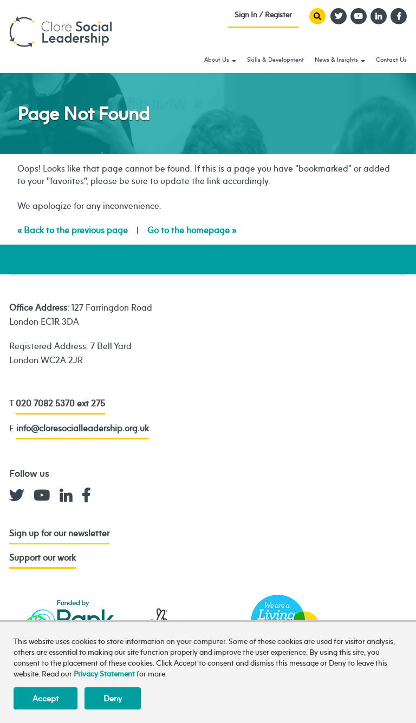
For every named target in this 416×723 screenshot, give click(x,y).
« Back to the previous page (72, 230)
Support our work (42, 557)
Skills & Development (275, 59)
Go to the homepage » (191, 230)
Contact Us (391, 59)
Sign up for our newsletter (59, 533)
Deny (112, 698)
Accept (45, 698)
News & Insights (340, 59)
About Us (220, 59)
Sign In (263, 16)
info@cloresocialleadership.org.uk (82, 428)
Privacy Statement (104, 674)
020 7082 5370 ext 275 (60, 403)
